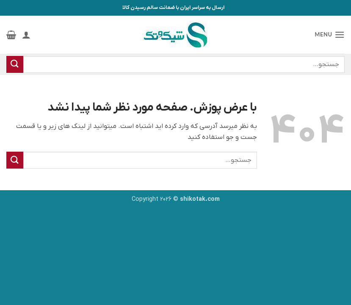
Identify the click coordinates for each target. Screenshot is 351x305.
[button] (330, 34)
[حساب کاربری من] (26, 34)
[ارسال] (14, 64)
